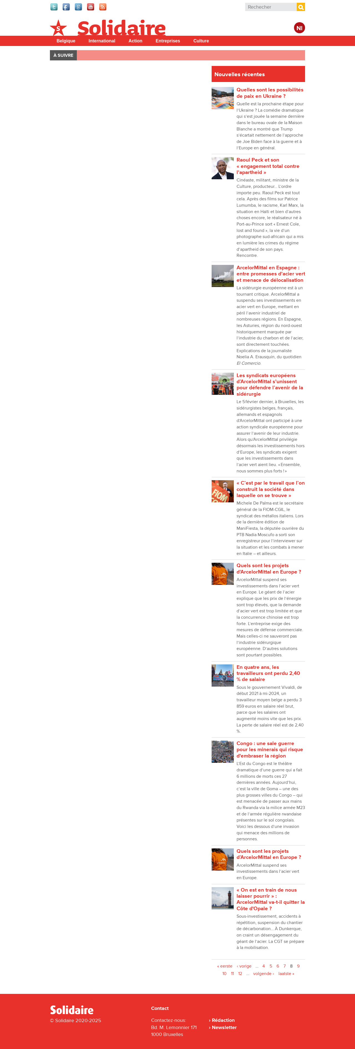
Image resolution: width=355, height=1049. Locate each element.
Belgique (66, 41)
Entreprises (168, 41)
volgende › (263, 973)
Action (136, 41)
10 (224, 973)
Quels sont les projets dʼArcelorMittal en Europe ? (269, 568)
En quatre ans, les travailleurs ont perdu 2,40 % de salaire (268, 673)
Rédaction (223, 1020)
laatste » (286, 973)
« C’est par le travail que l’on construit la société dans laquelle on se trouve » (271, 489)
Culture (201, 41)
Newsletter (224, 1027)
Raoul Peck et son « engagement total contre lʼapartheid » (268, 166)
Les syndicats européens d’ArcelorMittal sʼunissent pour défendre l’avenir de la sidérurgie (270, 384)
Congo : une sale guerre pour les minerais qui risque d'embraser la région (270, 749)
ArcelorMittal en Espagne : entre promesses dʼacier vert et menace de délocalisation (271, 274)
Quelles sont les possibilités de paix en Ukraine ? (270, 93)
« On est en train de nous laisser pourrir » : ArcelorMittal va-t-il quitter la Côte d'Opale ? (271, 899)
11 (232, 973)
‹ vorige (244, 966)
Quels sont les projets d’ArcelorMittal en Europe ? (269, 854)
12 (240, 973)
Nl (299, 28)
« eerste (224, 966)
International (102, 41)
